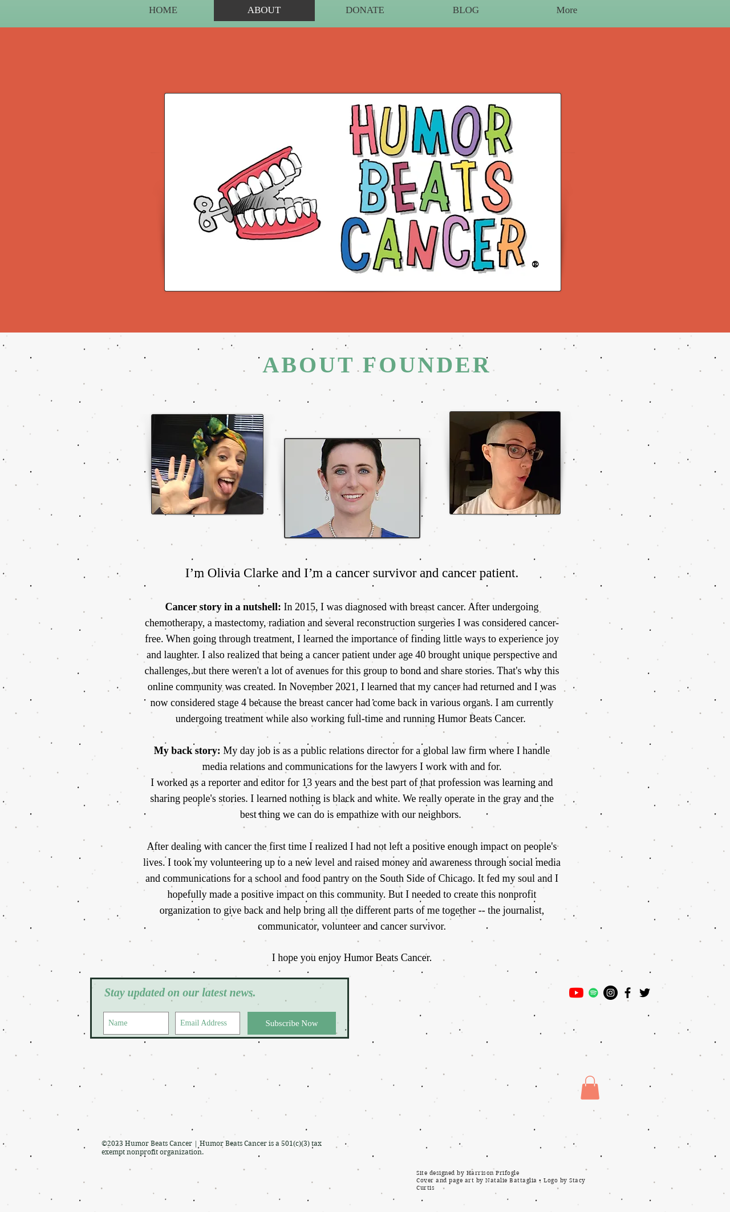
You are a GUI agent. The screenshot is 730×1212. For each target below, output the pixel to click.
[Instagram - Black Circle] (610, 993)
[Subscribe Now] (292, 1023)
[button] (590, 1088)
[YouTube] (576, 993)
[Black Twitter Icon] (645, 993)
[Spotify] (593, 993)
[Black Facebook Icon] (627, 993)
